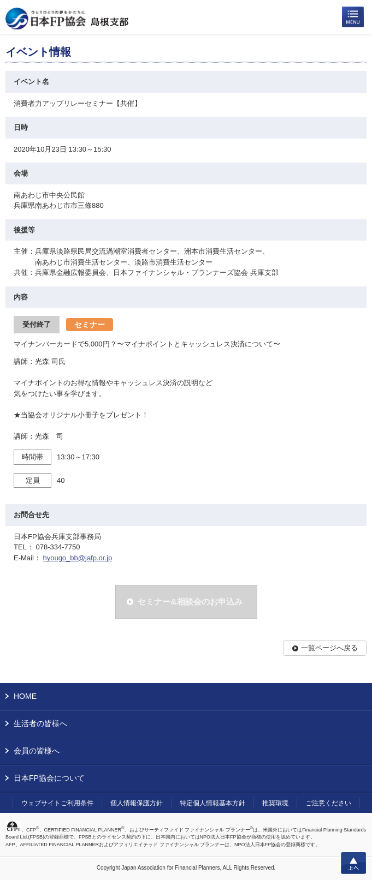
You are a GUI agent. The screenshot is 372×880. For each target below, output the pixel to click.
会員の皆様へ (37, 750)
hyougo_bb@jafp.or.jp (77, 558)
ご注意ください (328, 803)
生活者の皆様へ (40, 723)
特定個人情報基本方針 (212, 803)
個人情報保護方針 (136, 803)
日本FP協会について (49, 778)
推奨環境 (275, 803)
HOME (25, 696)
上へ (353, 863)
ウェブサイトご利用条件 (57, 803)
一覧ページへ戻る (329, 648)
